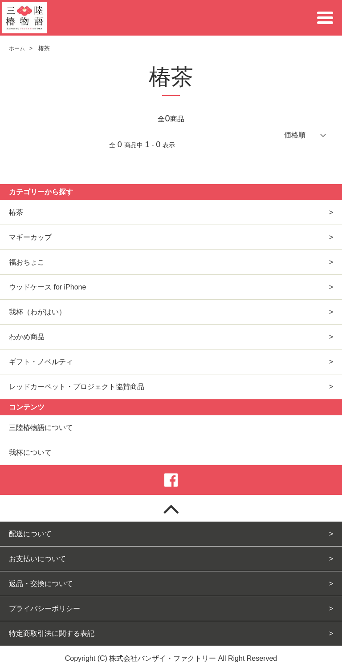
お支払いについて (37, 559)
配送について (30, 534)
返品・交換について (41, 583)
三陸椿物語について (41, 427)
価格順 (294, 135)
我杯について (30, 452)
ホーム (17, 48)
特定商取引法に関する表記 (51, 633)
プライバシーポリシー (44, 608)
